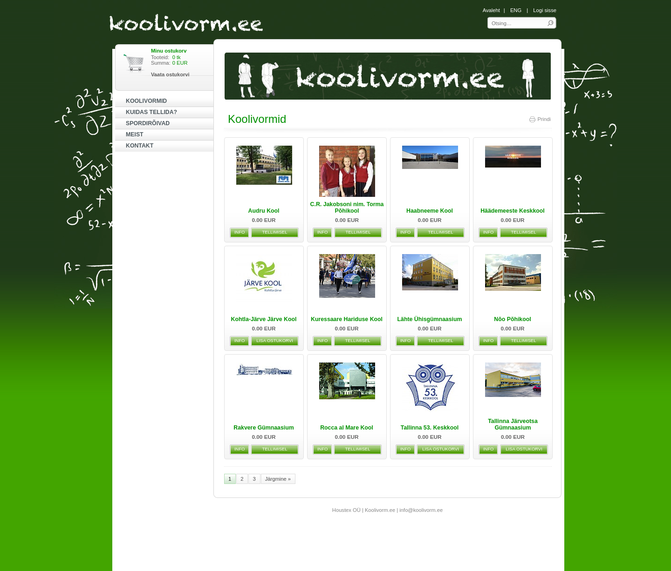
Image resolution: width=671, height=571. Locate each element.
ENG (515, 10)
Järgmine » (278, 479)
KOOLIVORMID (146, 101)
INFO (239, 232)
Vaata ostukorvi (170, 74)
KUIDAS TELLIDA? (151, 112)
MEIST (135, 134)
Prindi (539, 119)
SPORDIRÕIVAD (148, 123)
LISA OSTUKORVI (274, 340)
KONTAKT (139, 145)
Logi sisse (544, 10)
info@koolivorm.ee (421, 510)
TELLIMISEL (275, 232)
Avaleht (491, 10)
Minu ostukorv (168, 51)
